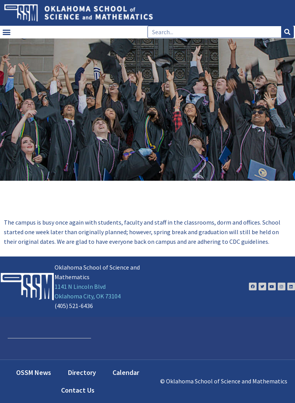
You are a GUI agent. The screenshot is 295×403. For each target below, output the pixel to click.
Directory (82, 372)
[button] (6, 32)
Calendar (126, 372)
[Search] (287, 32)
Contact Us (77, 390)
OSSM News (33, 372)
